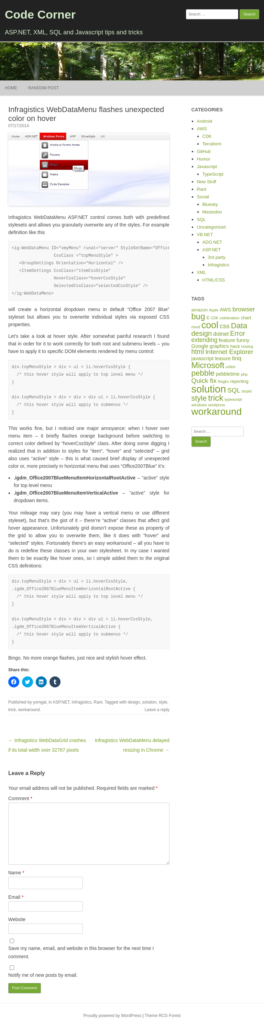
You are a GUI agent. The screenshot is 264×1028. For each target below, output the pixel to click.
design (134, 702)
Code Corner (40, 14)
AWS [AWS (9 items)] (225, 309)
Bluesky (210, 204)
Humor (203, 159)
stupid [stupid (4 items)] (246, 391)
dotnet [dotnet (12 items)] (221, 334)
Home (11, 88)
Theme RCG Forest (163, 1015)
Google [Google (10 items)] (199, 346)
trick (12, 709)
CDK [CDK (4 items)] (215, 318)
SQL (201, 219)
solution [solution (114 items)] (208, 389)
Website (16, 919)
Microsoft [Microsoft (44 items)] (207, 365)
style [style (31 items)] (199, 398)
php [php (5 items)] (244, 374)
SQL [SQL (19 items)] (233, 390)
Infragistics (81, 702)
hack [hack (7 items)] (235, 346)
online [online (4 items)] (230, 367)
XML (201, 272)
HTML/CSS (213, 280)
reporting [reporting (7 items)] (239, 381)
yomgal (39, 702)
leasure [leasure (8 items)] (223, 358)
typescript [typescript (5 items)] (233, 399)
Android (204, 121)
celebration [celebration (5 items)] (229, 318)
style (163, 702)
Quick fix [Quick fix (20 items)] (204, 380)
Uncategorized (211, 227)
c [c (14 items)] (207, 317)
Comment (20, 798)
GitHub (204, 151)
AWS (202, 128)
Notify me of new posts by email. (43, 975)
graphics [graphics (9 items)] (219, 346)
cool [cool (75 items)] (209, 325)
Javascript (207, 166)
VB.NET (205, 234)
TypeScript (212, 174)
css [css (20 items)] (225, 326)
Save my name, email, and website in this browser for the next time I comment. (81, 952)
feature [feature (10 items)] (227, 340)
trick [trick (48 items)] (215, 397)
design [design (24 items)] (201, 333)
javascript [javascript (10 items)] (202, 358)
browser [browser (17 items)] (243, 309)
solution (149, 702)
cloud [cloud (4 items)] (195, 327)
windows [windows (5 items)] (199, 404)
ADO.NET (212, 242)
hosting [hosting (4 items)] (247, 346)
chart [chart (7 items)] (246, 317)
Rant (98, 702)
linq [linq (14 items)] (236, 358)
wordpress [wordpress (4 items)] (216, 405)
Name (16, 872)
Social (203, 196)
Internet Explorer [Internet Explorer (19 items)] (229, 351)
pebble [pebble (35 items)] (202, 373)
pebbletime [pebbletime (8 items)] (228, 374)
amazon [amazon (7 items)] (199, 309)
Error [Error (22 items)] (237, 333)
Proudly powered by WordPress (113, 1015)
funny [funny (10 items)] (243, 340)
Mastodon (212, 211)
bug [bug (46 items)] (198, 316)
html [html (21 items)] (197, 351)
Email (15, 897)
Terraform (212, 143)
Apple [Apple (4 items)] (213, 310)
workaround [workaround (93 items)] (216, 411)
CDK (207, 136)
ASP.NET (61, 702)
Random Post (43, 88)
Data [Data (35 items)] (239, 325)
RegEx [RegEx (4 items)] (223, 381)
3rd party (217, 257)
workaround (29, 709)
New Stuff (206, 181)
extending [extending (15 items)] (204, 339)
